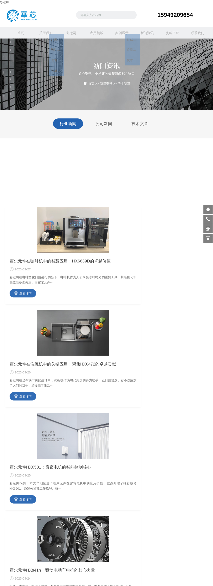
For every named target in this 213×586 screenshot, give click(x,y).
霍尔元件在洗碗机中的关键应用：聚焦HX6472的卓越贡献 (106, 434)
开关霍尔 (16, 578)
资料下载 (169, 33)
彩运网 (4, 2)
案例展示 (119, 33)
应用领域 (93, 33)
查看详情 (23, 466)
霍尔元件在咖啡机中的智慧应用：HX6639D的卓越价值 (38, 434)
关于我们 (43, 33)
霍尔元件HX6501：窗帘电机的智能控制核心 (175, 434)
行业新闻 (124, 83)
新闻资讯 (144, 33)
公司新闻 (103, 123)
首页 (18, 33)
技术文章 (139, 123)
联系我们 (195, 33)
